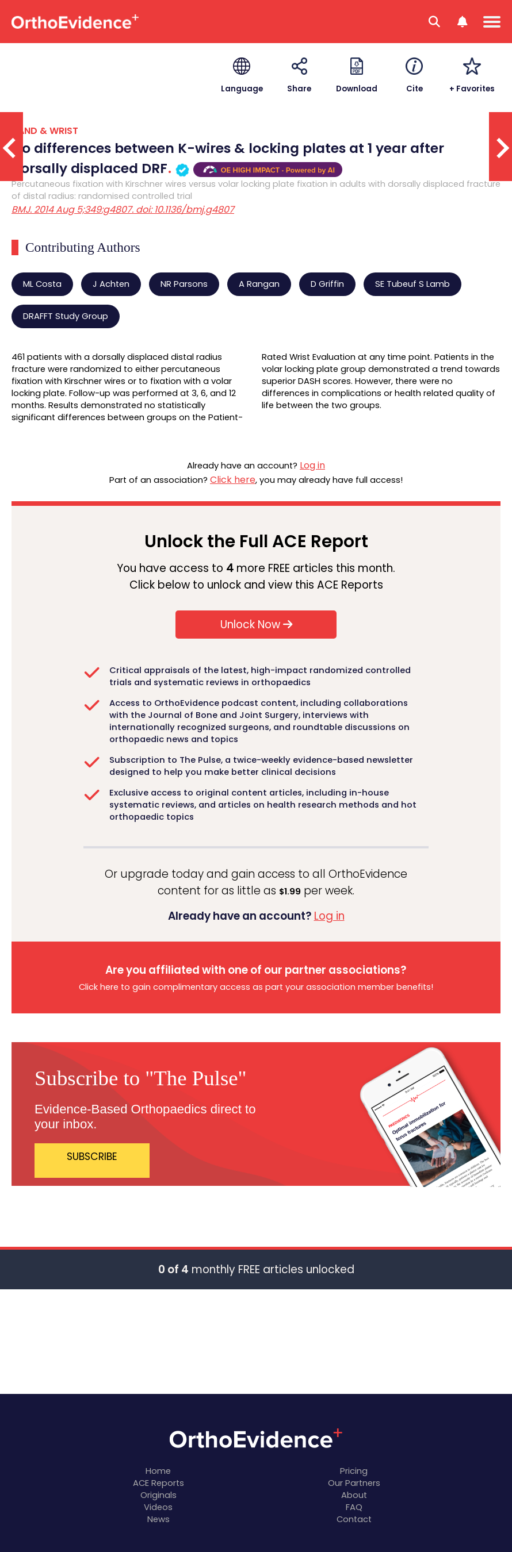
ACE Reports (158, 1483)
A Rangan (259, 284)
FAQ (354, 1507)
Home (158, 1471)
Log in (312, 465)
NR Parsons (184, 284)
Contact (354, 1519)
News (158, 1519)
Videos (158, 1507)
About (354, 1495)
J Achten (111, 284)
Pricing (354, 1471)
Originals (158, 1495)
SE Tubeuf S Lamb (412, 284)
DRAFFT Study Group (65, 316)
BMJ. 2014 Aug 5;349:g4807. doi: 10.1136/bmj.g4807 (123, 209)
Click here (232, 479)
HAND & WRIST (45, 130)
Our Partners (354, 1483)
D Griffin (327, 284)
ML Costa (42, 284)
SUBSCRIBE (92, 1156)
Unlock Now (256, 624)
